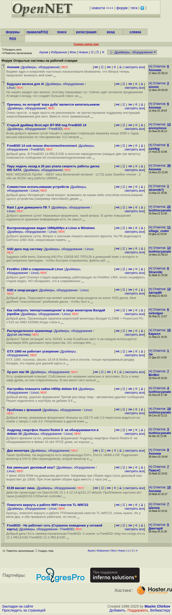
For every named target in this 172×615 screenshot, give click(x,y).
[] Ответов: (159, 66)
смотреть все (134, 67)
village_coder (159, 231)
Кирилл (154, 334)
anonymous (158, 128)
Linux (11, 87)
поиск (61, 32)
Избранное (59, 52)
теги (133, 8)
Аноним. (155, 70)
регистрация (86, 32)
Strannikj (155, 272)
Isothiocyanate (160, 210)
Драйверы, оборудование (41, 67)
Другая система (18, 334)
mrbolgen (156, 313)
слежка (135, 32)
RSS (12, 38)
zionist (154, 87)
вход (111, 32)
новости (98, 8)
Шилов (154, 508)
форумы (13, 32)
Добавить (117, 610)
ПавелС (155, 470)
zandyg (154, 148)
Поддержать (138, 610)
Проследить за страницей (23, 610)
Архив (43, 52)
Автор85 (155, 292)
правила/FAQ (37, 32)
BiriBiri (154, 375)
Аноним (155, 107)
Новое (83, 52)
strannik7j (156, 190)
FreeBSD (55, 129)
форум (122, 8)
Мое (73, 52)
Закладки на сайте (17, 606)
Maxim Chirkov (157, 606)
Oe (151, 354)
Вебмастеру (160, 610)
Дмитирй (156, 528)
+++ (110, 8)
